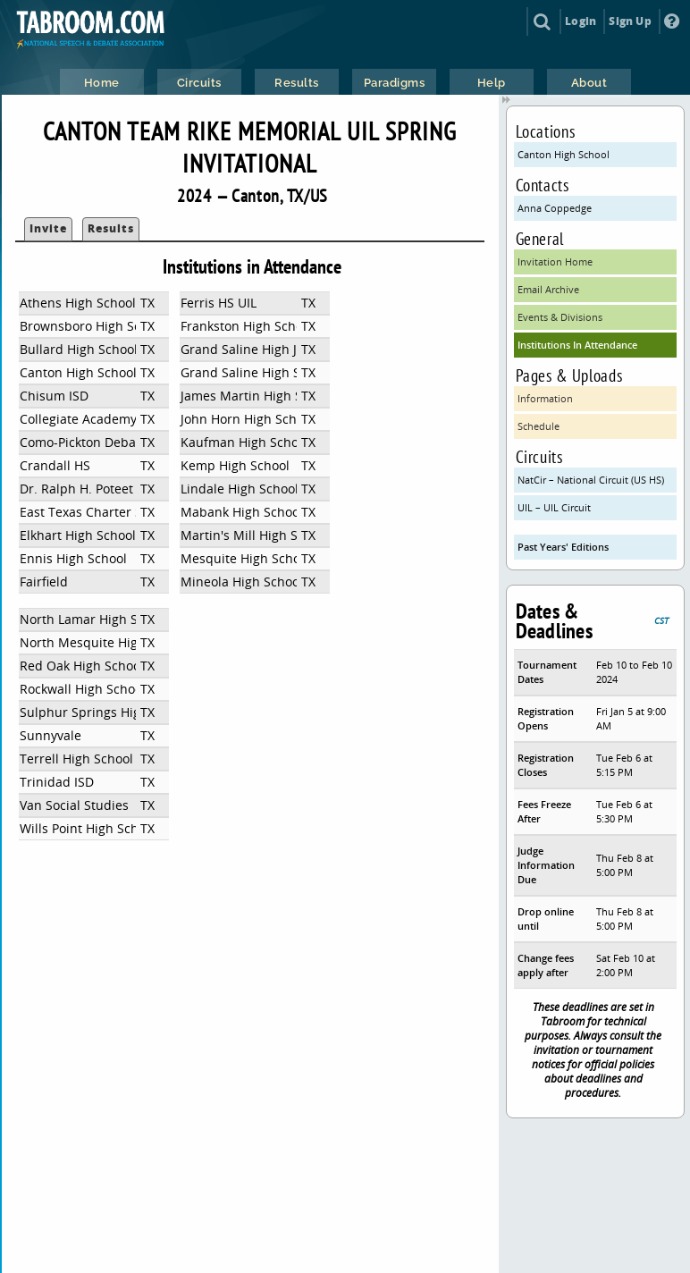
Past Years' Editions (563, 546)
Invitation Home (555, 261)
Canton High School (564, 154)
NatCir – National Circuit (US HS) (591, 479)
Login (580, 21)
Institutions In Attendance (577, 344)
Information (545, 398)
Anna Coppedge (555, 208)
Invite (48, 228)
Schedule (539, 426)
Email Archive (548, 289)
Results (111, 228)
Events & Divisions (560, 317)
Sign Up (630, 21)
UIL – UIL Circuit (554, 507)
